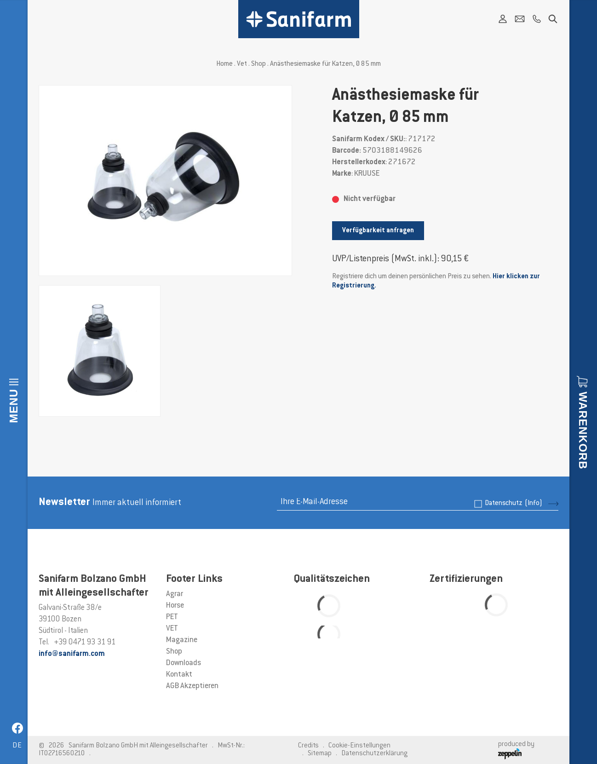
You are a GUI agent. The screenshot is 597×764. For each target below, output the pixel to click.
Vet (242, 64)
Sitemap (320, 753)
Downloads (183, 663)
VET (172, 628)
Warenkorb (583, 430)
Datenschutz (513, 503)
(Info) (533, 503)
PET (172, 617)
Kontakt (179, 674)
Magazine (181, 640)
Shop (258, 64)
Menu (13, 406)
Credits (308, 745)
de (17, 745)
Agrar (174, 594)
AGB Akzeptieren (192, 686)
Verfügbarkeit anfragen (378, 230)
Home (224, 64)
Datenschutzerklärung (374, 753)
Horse (175, 605)
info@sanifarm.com (72, 654)
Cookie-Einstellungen (359, 745)
